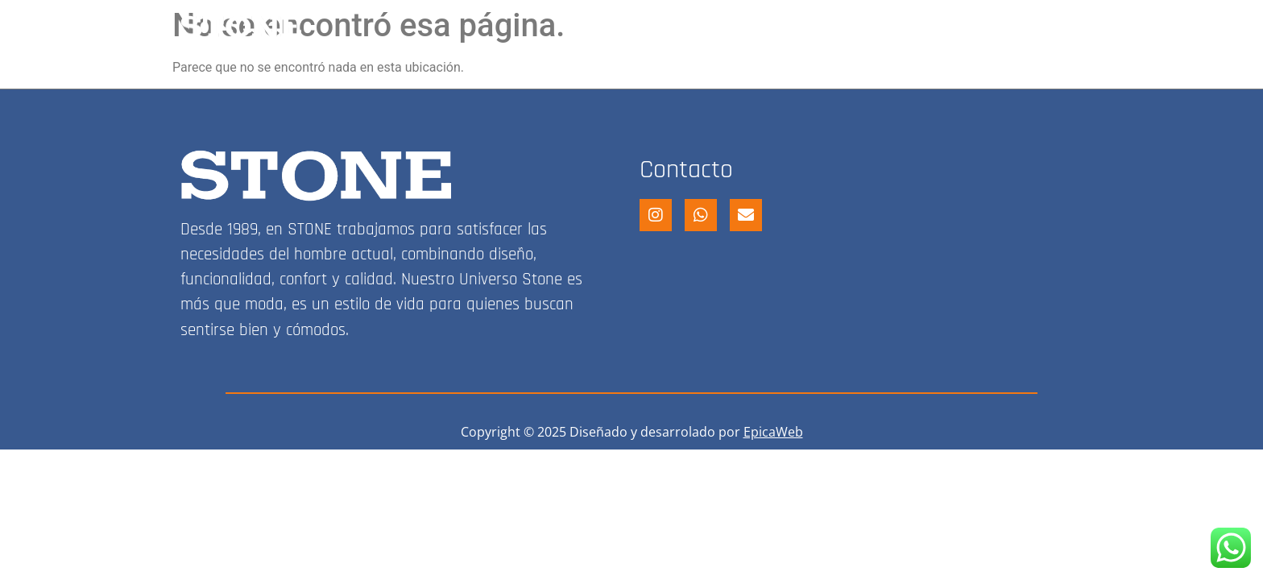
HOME (628, 26)
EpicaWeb (773, 432)
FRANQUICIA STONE (864, 26)
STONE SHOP (723, 26)
